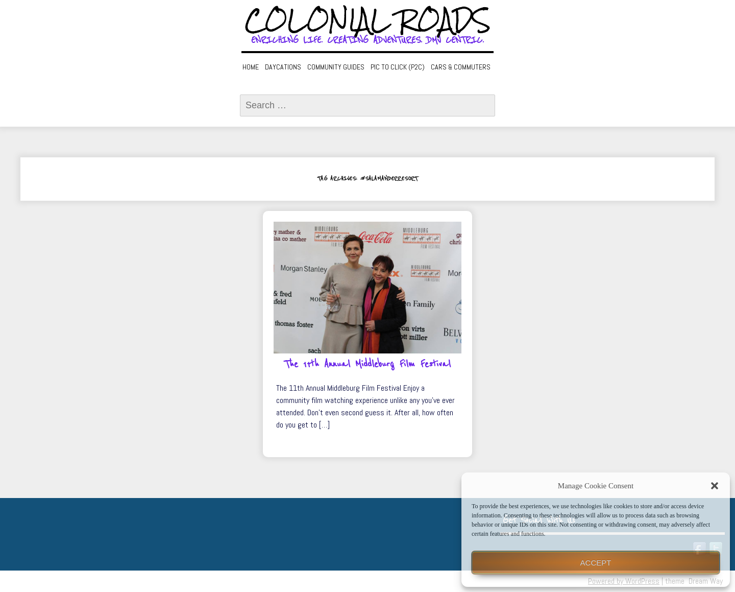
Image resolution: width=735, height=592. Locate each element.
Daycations (283, 67)
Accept (595, 562)
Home (250, 67)
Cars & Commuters (461, 67)
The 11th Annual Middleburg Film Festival (367, 364)
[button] (714, 486)
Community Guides (335, 67)
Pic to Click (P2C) (398, 67)
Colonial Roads (368, 20)
